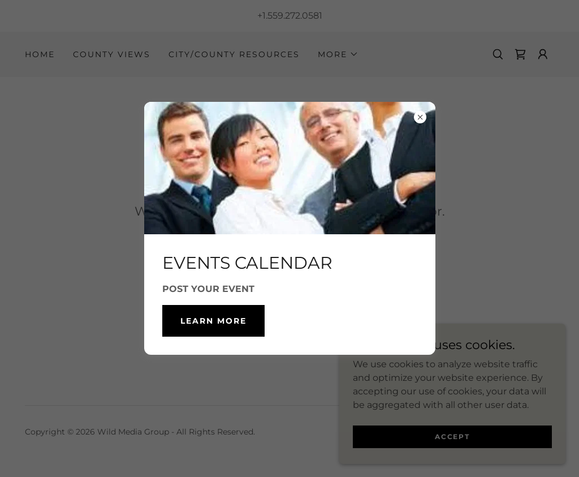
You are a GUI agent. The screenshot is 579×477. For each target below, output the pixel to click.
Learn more (213, 321)
